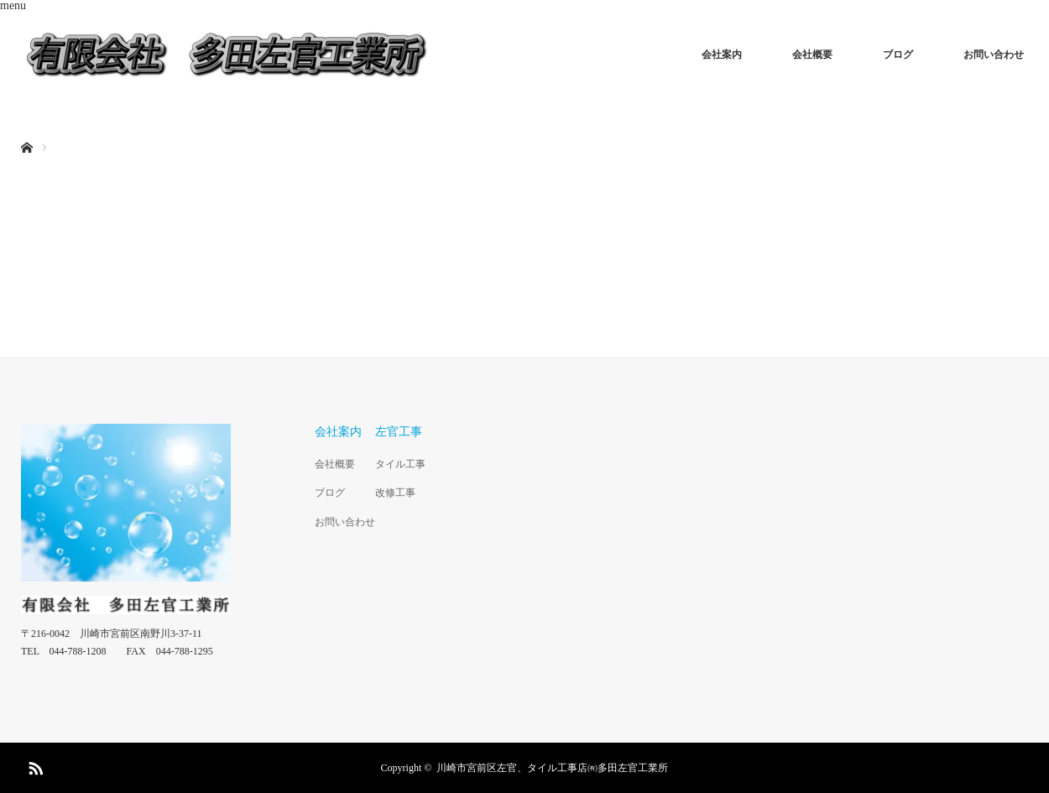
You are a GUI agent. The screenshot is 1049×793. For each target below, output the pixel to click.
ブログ (898, 54)
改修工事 (395, 492)
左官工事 (398, 431)
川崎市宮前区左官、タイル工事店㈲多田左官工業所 (552, 768)
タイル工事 (400, 464)
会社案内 (722, 54)
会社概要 (812, 54)
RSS (33, 765)
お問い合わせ (993, 54)
